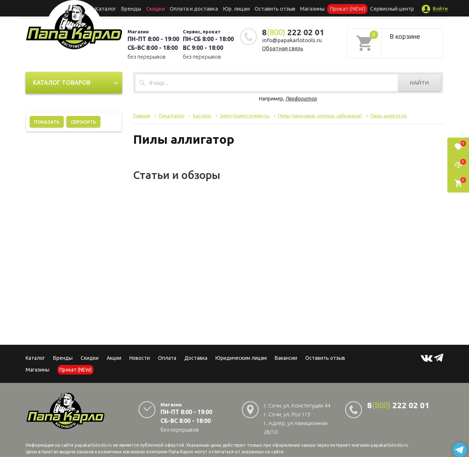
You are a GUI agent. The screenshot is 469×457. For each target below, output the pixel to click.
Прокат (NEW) (338, 8)
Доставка (195, 358)
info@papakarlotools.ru (292, 40)
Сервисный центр (378, 8)
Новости (139, 358)
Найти (419, 83)
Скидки (90, 358)
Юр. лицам (237, 8)
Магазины (37, 370)
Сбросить (83, 121)
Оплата (167, 358)
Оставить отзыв (272, 8)
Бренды (141, 8)
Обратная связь (282, 48)
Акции (114, 358)
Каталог (119, 8)
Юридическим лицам (241, 358)
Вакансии (286, 358)
